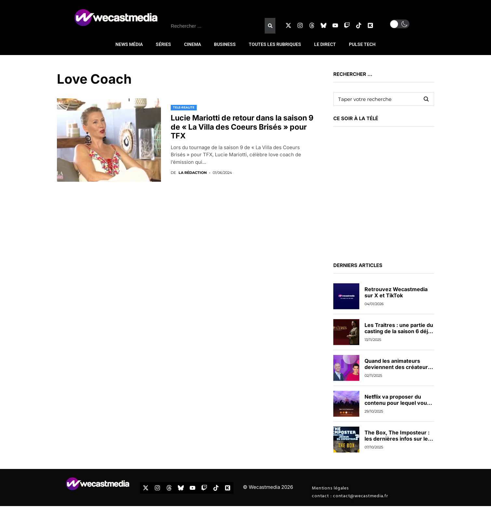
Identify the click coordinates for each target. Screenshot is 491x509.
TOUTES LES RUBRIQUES (275, 44)
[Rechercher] (270, 26)
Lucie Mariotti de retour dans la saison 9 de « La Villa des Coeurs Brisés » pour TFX (242, 126)
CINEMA (192, 44)
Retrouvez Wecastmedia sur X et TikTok (396, 292)
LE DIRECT (325, 44)
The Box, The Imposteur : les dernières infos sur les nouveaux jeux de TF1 (398, 438)
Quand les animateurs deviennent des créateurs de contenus (398, 367)
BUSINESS (225, 44)
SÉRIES (163, 44)
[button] (399, 24)
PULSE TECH (362, 44)
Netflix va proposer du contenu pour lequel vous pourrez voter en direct (397, 402)
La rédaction (193, 173)
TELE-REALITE (183, 107)
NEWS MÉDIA (129, 44)
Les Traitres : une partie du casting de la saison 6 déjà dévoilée (399, 331)
